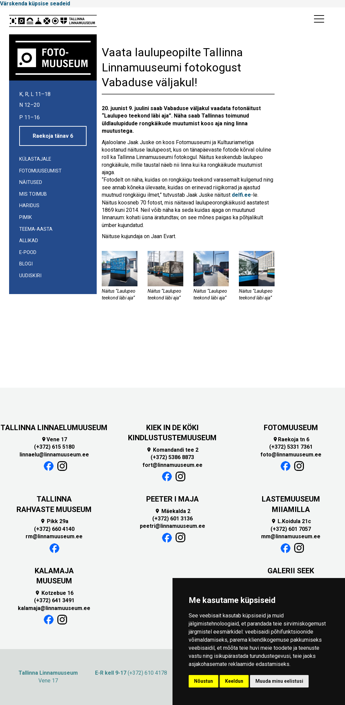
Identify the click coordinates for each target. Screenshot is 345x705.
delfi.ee (241, 195)
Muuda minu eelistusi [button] (279, 681)
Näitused (30, 182)
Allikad (28, 241)
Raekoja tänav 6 (53, 136)
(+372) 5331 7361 (291, 447)
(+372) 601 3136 (172, 518)
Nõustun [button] (203, 681)
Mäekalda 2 (172, 511)
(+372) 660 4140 (54, 529)
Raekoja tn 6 (291, 439)
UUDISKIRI (30, 276)
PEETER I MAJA (172, 499)
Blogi (26, 264)
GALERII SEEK (291, 571)
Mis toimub (33, 194)
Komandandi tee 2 (172, 450)
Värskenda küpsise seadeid (35, 3)
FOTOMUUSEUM (291, 427)
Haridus (29, 206)
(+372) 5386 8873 (172, 457)
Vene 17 (54, 439)
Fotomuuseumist (40, 171)
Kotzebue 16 (54, 593)
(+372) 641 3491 (54, 600)
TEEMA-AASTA (36, 229)
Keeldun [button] (234, 681)
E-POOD (27, 252)
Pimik (25, 217)
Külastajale (35, 159)
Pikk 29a (54, 521)
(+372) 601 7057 (291, 529)
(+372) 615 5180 (54, 447)
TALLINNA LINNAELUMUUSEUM (54, 427)
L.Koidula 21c (291, 521)
